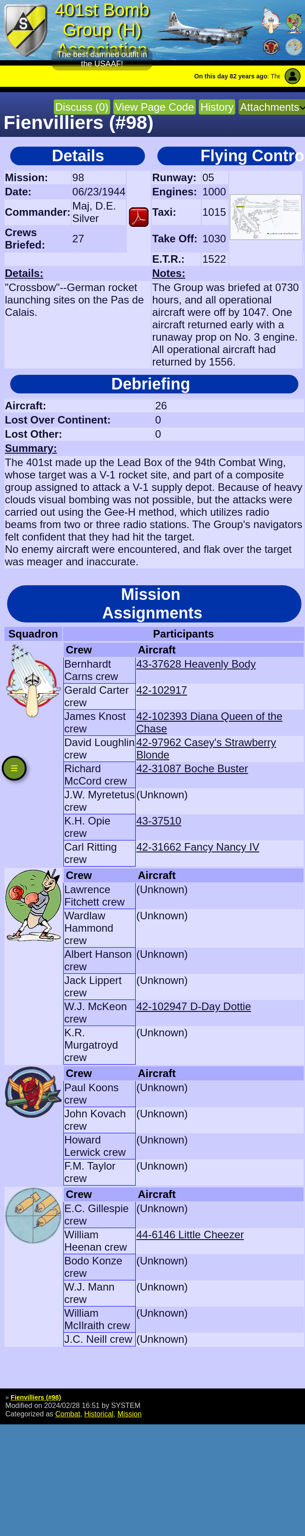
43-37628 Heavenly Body (196, 664)
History (217, 107)
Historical (98, 1414)
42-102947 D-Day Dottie (193, 1006)
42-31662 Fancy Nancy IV (197, 847)
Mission (129, 1414)
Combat (67, 1414)
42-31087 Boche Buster (192, 768)
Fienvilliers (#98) (36, 1397)
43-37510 (158, 821)
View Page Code (154, 107)
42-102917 (161, 690)
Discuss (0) (82, 107)
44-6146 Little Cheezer (190, 1234)
